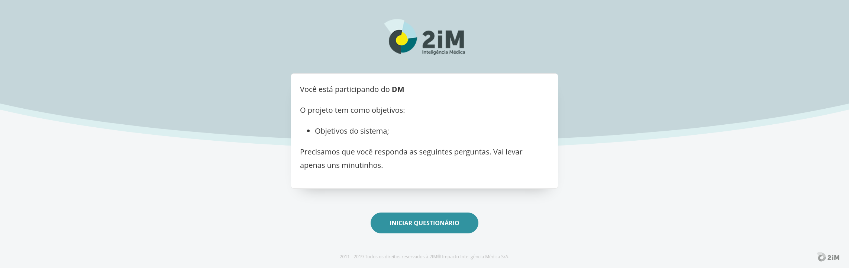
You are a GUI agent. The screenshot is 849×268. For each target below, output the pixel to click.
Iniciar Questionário (424, 223)
